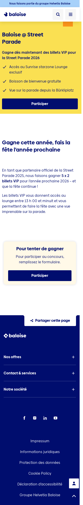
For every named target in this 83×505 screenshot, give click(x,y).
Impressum (39, 441)
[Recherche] (58, 14)
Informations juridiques (40, 451)
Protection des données (39, 462)
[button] (40, 357)
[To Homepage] (15, 14)
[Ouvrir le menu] (70, 14)
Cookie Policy (39, 473)
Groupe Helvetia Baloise (40, 495)
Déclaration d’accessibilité (39, 484)
